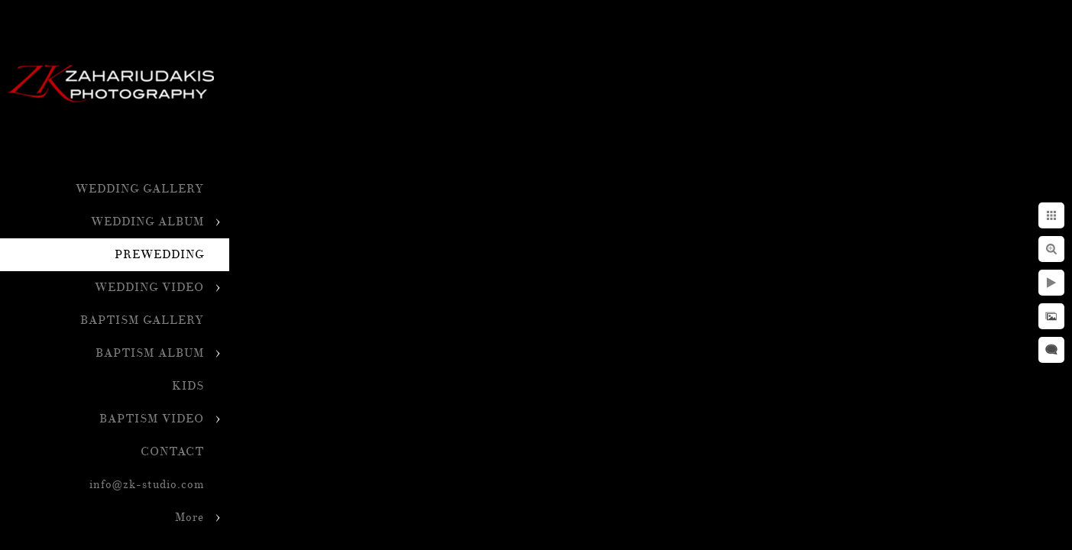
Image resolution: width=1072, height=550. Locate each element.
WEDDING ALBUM (147, 222)
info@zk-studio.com (146, 484)
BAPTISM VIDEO (151, 419)
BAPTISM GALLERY (142, 320)
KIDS (188, 386)
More (189, 517)
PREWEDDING (159, 254)
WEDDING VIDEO (149, 287)
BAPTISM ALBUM (150, 353)
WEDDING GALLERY (140, 189)
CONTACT (172, 452)
